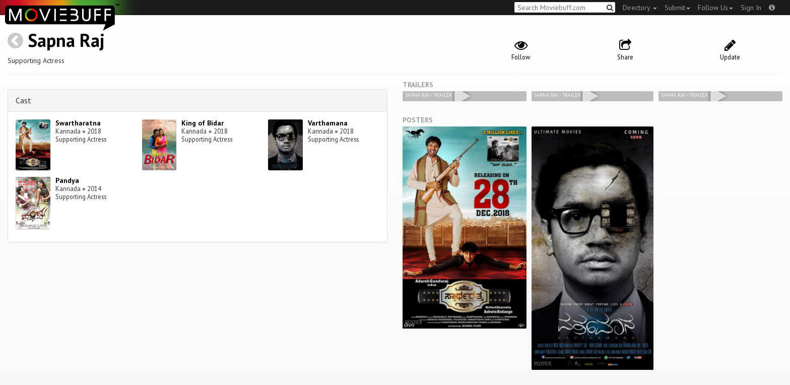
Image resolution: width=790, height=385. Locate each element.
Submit (677, 7)
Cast (23, 100)
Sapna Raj (66, 40)
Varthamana (328, 122)
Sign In (751, 7)
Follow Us (715, 7)
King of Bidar (202, 122)
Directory (640, 7)
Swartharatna (78, 122)
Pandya (67, 180)
